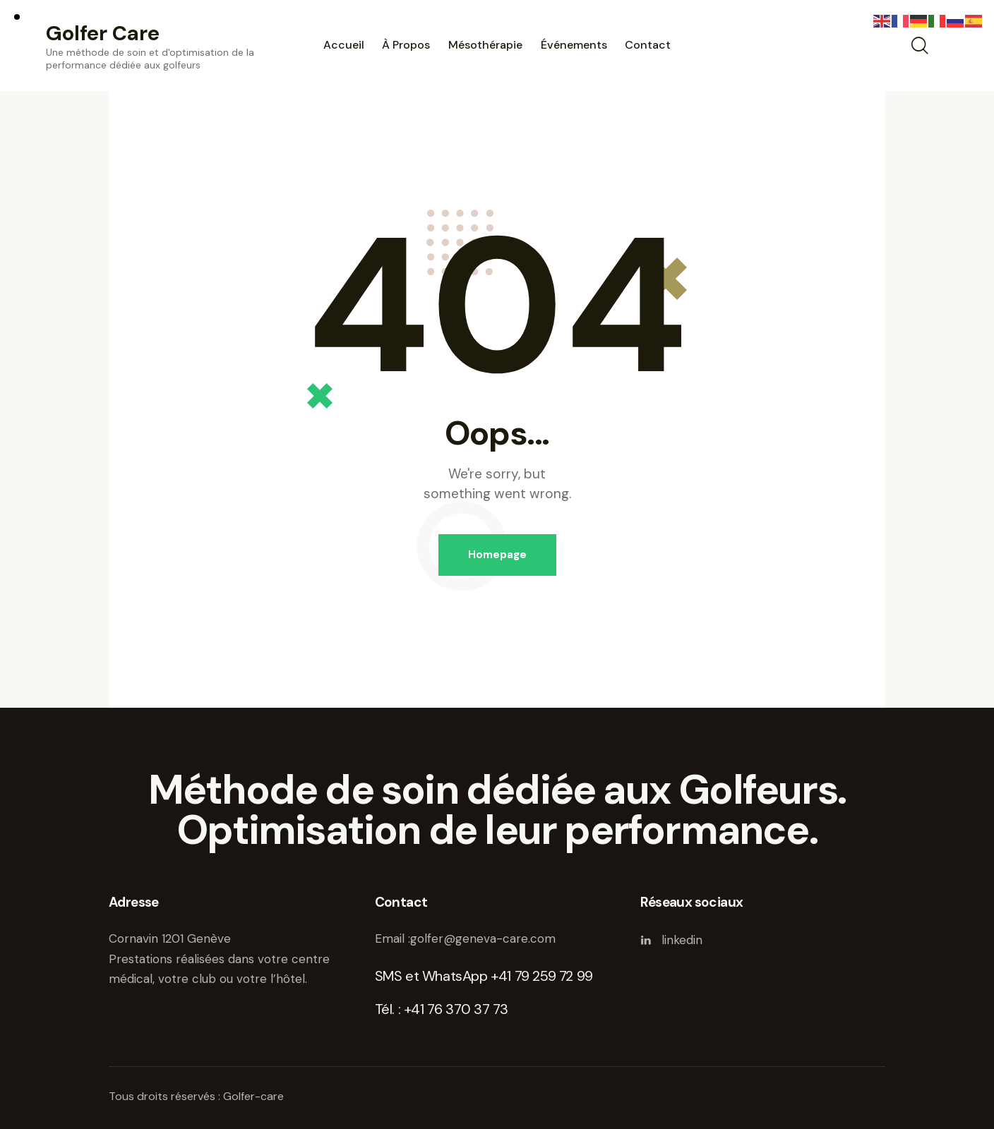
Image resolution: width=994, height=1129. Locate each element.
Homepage (497, 555)
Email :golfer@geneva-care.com (465, 938)
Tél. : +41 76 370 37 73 (441, 1009)
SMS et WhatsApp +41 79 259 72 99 (484, 976)
